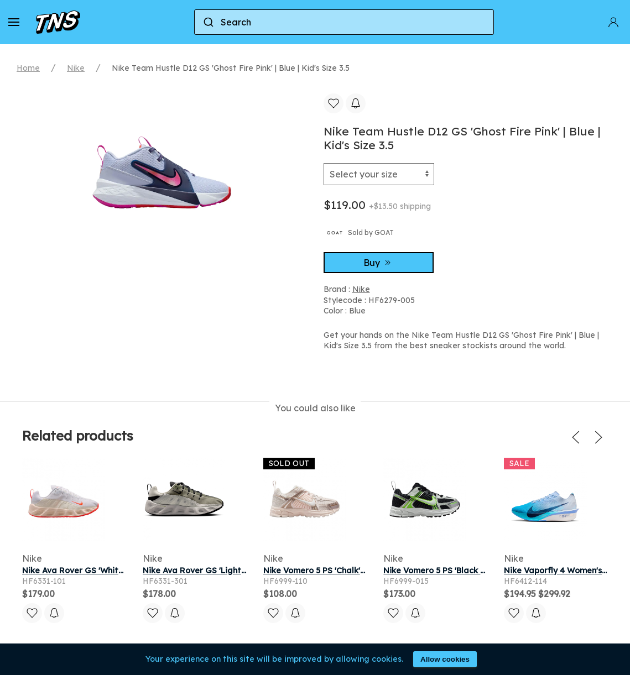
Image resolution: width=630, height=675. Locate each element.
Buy (378, 262)
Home (28, 68)
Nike (76, 68)
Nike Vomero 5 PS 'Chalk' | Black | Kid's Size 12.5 (356, 570)
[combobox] (344, 22)
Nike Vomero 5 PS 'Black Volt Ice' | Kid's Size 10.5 (479, 570)
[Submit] (208, 22)
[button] (14, 22)
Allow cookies (445, 659)
